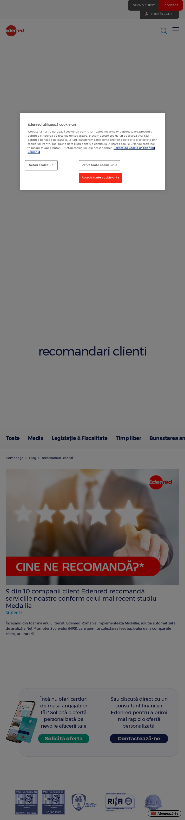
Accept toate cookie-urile (100, 177)
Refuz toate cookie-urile (99, 165)
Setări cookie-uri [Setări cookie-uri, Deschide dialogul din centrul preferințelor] (41, 165)
